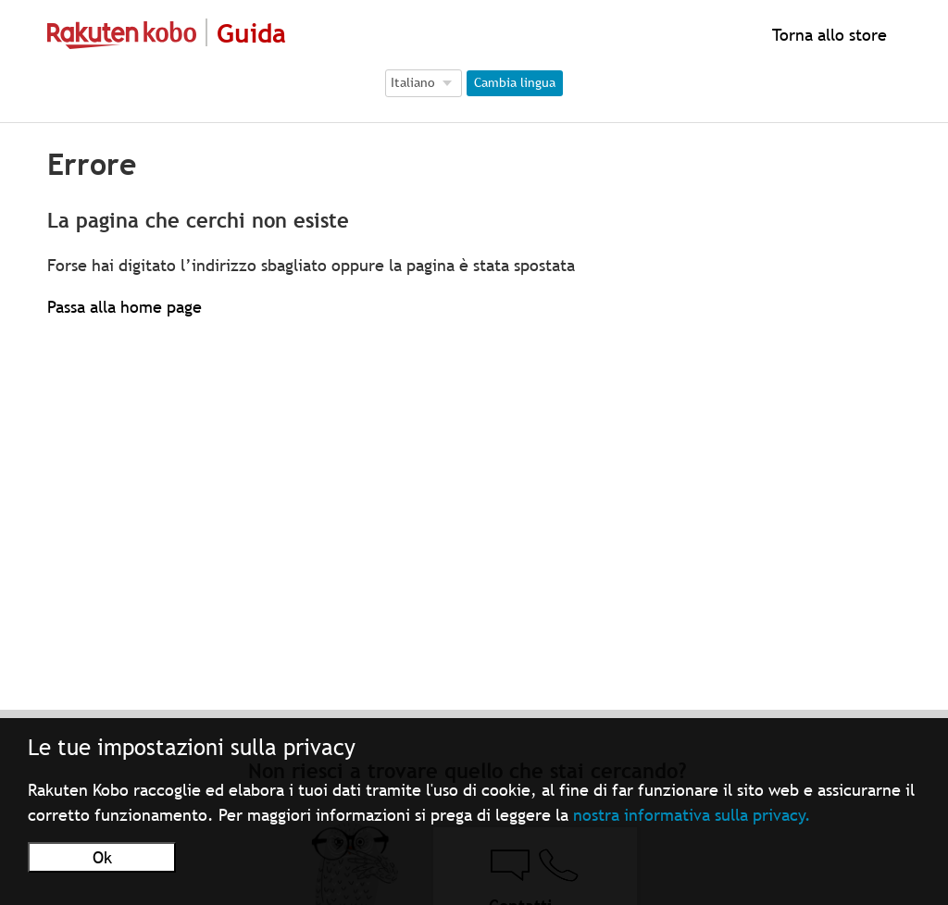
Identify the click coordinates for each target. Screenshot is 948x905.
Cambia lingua (514, 82)
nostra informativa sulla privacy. (692, 814)
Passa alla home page (124, 306)
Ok (102, 857)
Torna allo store (827, 34)
